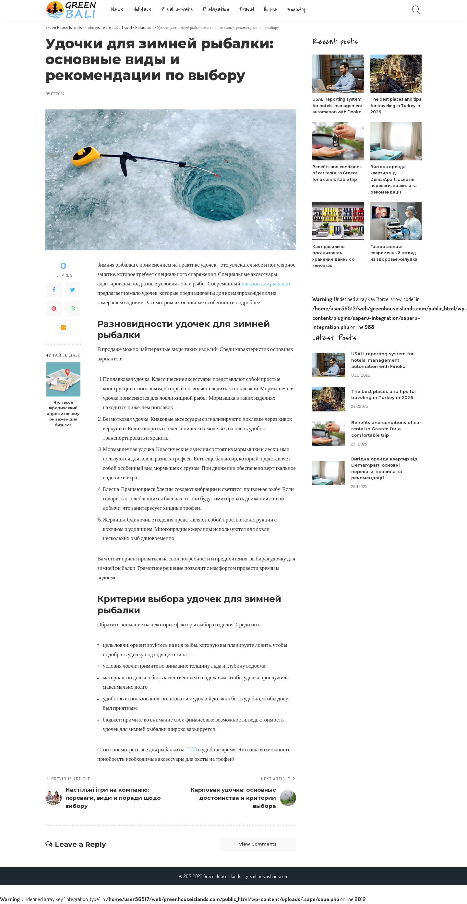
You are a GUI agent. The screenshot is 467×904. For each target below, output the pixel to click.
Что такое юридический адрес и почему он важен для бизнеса (63, 413)
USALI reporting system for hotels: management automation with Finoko (337, 105)
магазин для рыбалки (265, 283)
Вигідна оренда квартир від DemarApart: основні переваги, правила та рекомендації (393, 179)
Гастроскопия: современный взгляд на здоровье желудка (393, 253)
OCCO (191, 749)
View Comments (258, 844)
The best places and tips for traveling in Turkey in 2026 (395, 105)
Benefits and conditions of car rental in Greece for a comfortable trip (337, 173)
